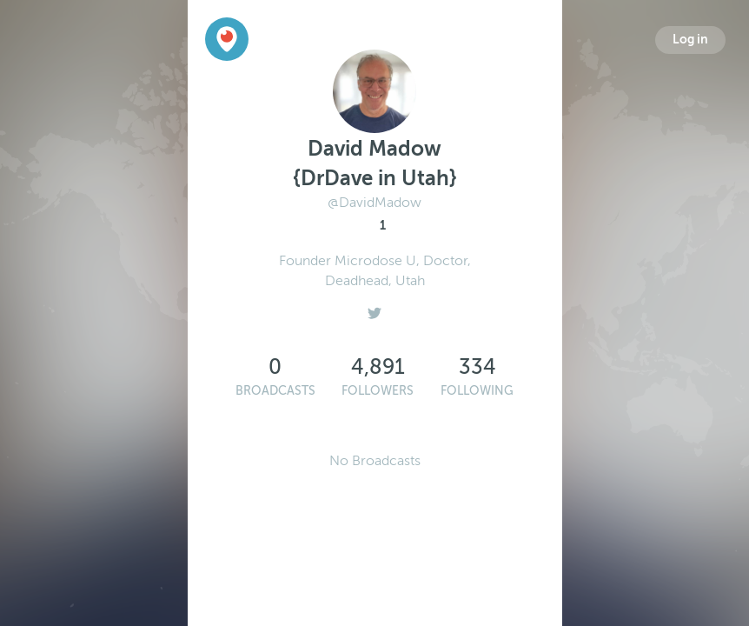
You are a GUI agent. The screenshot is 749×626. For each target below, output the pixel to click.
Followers (377, 390)
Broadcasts (275, 390)
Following (477, 390)
